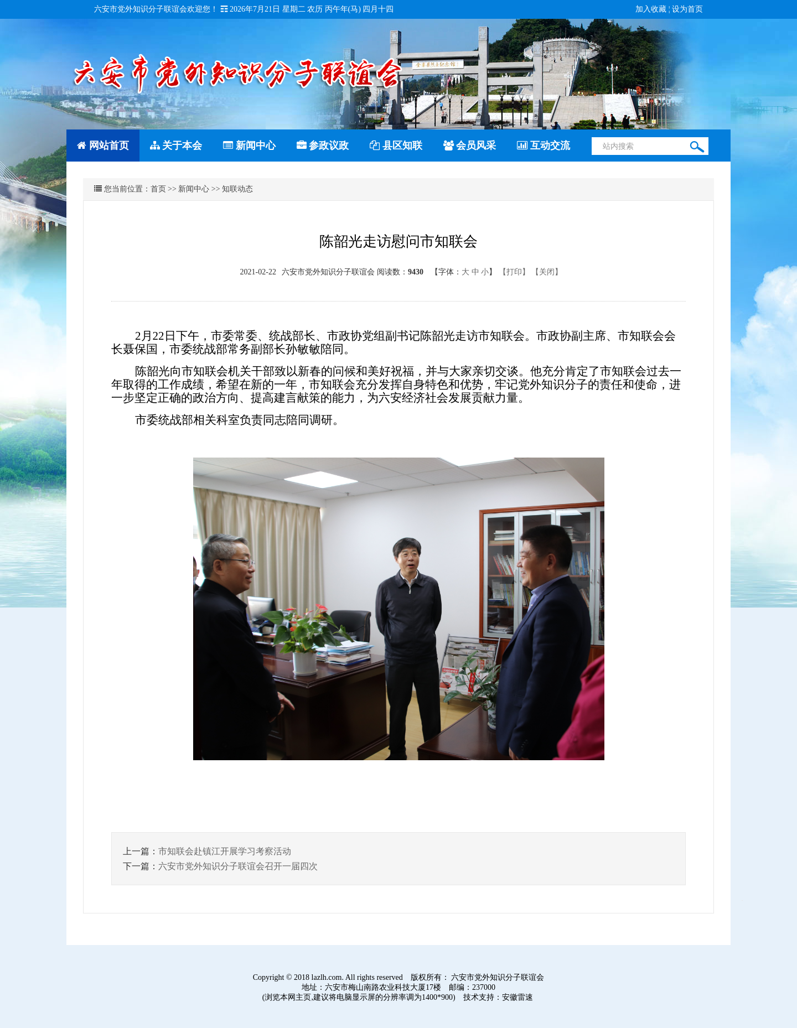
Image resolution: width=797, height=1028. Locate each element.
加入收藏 (650, 9)
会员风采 (469, 145)
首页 (158, 189)
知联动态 (237, 189)
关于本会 (176, 145)
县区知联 (396, 145)
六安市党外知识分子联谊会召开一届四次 (238, 866)
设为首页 (687, 9)
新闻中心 (249, 145)
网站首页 (103, 145)
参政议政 (323, 145)
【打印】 (514, 272)
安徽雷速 (517, 997)
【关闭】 (546, 272)
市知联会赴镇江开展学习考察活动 (224, 851)
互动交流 (543, 145)
